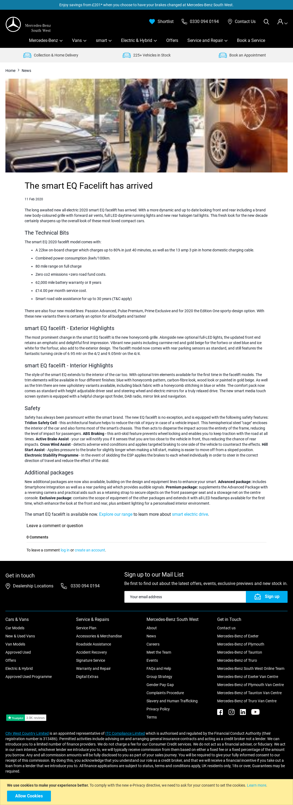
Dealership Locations (33, 585)
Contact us (226, 628)
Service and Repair (205, 40)
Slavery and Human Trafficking (172, 701)
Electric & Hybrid (136, 40)
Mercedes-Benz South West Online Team (250, 668)
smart (101, 40)
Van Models (15, 644)
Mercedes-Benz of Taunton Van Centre (249, 693)
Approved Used (18, 652)
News (151, 636)
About (151, 628)
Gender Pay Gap (160, 685)
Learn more (256, 785)
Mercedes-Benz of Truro (237, 660)
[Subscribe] (267, 597)
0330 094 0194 (85, 585)
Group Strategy (159, 676)
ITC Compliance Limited (125, 733)
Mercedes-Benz (43, 40)
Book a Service (251, 40)
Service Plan (86, 628)
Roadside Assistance (93, 644)
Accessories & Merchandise (99, 636)
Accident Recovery (91, 652)
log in (65, 550)
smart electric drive (190, 514)
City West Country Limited (27, 733)
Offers (172, 40)
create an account (90, 550)
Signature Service (90, 660)
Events (152, 660)
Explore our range (115, 514)
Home (10, 70)
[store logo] (28, 24)
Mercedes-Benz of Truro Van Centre (246, 701)
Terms (151, 717)
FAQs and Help (158, 668)
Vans (77, 40)
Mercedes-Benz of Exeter (238, 636)
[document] (147, 792)
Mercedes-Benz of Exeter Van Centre (247, 676)
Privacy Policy (158, 709)
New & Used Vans (20, 636)
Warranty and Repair (93, 668)
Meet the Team (158, 652)
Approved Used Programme (28, 676)
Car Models (14, 628)
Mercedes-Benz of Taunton (239, 652)
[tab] (282, 22)
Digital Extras (87, 676)
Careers (152, 644)
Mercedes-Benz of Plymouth (240, 644)
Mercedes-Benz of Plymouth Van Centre (250, 685)
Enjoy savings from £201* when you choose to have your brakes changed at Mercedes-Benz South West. (146, 5)
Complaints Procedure (165, 693)
